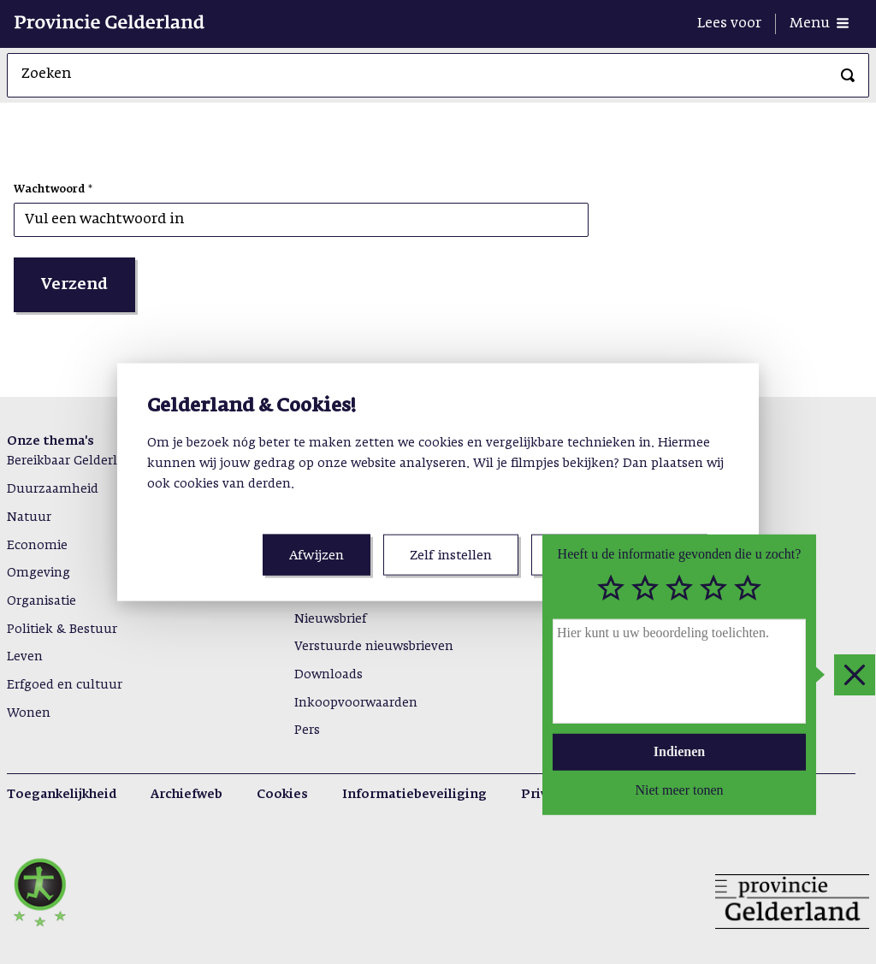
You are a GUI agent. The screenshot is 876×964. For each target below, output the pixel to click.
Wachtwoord (49, 190)
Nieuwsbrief (330, 619)
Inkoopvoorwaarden (355, 703)
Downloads (328, 675)
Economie (37, 546)
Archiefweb (186, 795)
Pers (307, 730)
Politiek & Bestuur (62, 630)
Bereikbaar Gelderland (73, 461)
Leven (25, 657)
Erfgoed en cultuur (64, 685)
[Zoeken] (847, 75)
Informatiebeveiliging (414, 795)
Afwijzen (316, 555)
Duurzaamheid (52, 489)
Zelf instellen (451, 555)
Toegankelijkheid (61, 795)
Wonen (28, 713)
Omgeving (38, 573)
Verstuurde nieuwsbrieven (373, 647)
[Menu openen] (819, 24)
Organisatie (41, 601)
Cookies (282, 795)
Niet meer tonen (679, 789)
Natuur (29, 517)
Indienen (679, 751)
